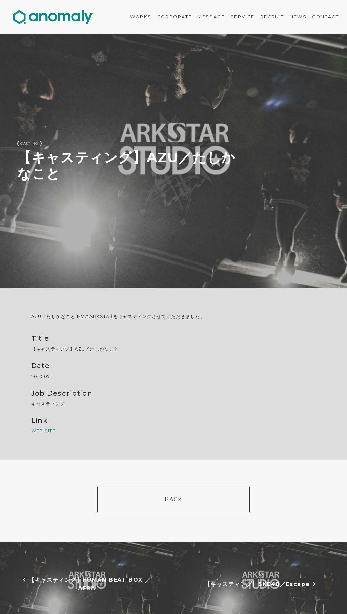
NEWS (298, 16)
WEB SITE (43, 430)
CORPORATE (174, 16)
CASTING (29, 143)
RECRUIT (272, 16)
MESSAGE (211, 16)
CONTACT (325, 16)
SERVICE (242, 16)
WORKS (141, 16)
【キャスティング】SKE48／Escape (260, 584)
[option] (173, 161)
